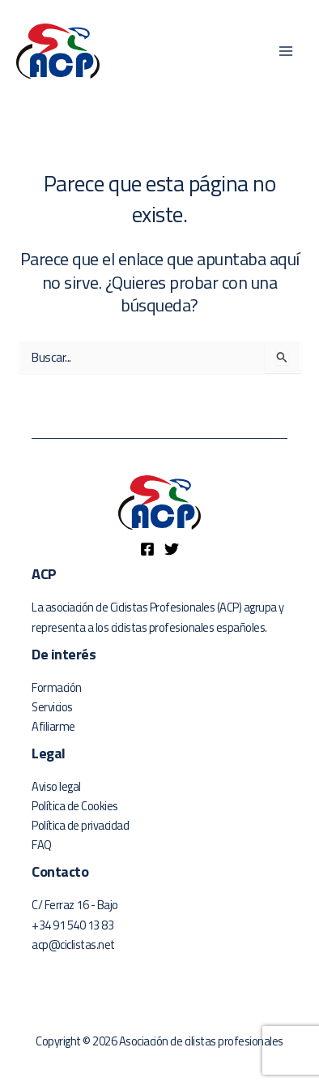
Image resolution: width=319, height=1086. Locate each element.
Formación (57, 687)
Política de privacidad (80, 825)
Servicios (52, 707)
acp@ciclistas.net (73, 944)
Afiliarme (53, 726)
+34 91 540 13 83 (72, 925)
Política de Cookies (75, 805)
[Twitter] (171, 549)
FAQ (42, 844)
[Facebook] (147, 549)
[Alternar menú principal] (286, 51)
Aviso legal (56, 786)
